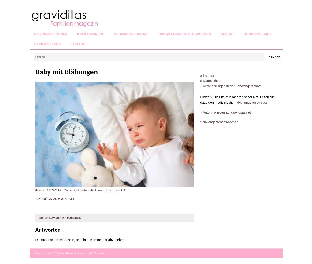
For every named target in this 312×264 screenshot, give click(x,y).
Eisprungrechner (51, 34)
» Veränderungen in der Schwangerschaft (230, 86)
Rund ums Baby (258, 34)
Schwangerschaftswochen (185, 34)
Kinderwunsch (90, 34)
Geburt (227, 34)
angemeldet (58, 240)
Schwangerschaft (131, 34)
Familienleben (47, 44)
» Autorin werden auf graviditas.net (225, 112)
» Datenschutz (210, 81)
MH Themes (96, 253)
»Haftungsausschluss (251, 102)
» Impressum (209, 75)
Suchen (274, 57)
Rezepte (78, 44)
